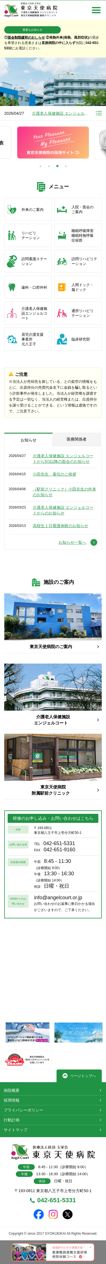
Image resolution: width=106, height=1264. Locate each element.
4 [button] (66, 166)
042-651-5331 (53, 1200)
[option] (53, 89)
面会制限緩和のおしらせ (26, 37)
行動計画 (12, 1120)
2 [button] (49, 166)
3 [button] (57, 166)
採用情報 (12, 1100)
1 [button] (40, 166)
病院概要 (12, 1090)
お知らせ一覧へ (78, 542)
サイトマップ (15, 1130)
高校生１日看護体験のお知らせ (60, 525)
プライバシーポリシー (23, 1110)
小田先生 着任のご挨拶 (54, 474)
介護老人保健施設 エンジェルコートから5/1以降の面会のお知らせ (60, 113)
